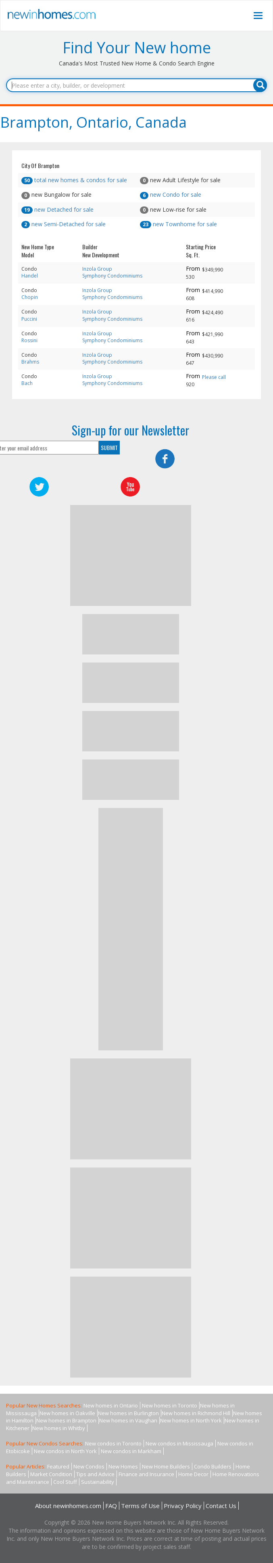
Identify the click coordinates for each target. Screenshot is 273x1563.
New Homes (123, 1466)
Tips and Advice (95, 1474)
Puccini (29, 319)
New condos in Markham (131, 1451)
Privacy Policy (183, 1506)
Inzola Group (97, 268)
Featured (58, 1466)
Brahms (30, 361)
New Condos (88, 1466)
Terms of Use (140, 1506)
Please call (214, 377)
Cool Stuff (65, 1481)
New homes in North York (191, 1420)
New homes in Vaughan (128, 1420)
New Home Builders (166, 1466)
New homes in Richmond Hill (196, 1413)
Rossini (29, 340)
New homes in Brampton (66, 1420)
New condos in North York (65, 1451)
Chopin (29, 297)
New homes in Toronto (169, 1405)
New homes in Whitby (58, 1428)
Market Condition (51, 1474)
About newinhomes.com (68, 1506)
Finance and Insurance (146, 1474)
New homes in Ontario (110, 1405)
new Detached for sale (57, 209)
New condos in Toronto (113, 1443)
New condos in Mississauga (179, 1443)
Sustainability (97, 1481)
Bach (27, 383)
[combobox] (136, 85)
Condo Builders (212, 1466)
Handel (29, 275)
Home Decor (193, 1474)
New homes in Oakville (67, 1413)
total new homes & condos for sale (74, 180)
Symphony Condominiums (112, 275)
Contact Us (221, 1506)
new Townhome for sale (178, 224)
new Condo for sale (170, 194)
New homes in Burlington (128, 1413)
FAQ (111, 1506)
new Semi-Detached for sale (63, 224)
